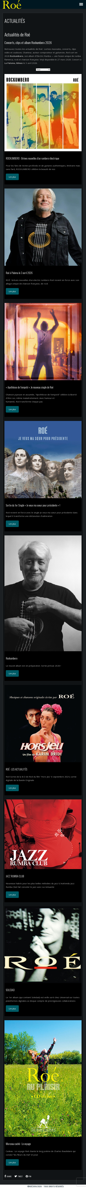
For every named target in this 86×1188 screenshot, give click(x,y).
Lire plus (12, 177)
